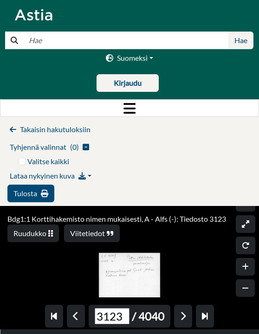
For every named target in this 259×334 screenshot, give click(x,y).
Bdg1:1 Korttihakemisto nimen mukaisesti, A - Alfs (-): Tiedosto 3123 (116, 218)
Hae (240, 40)
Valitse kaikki (48, 161)
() (49, 146)
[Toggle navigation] (129, 108)
